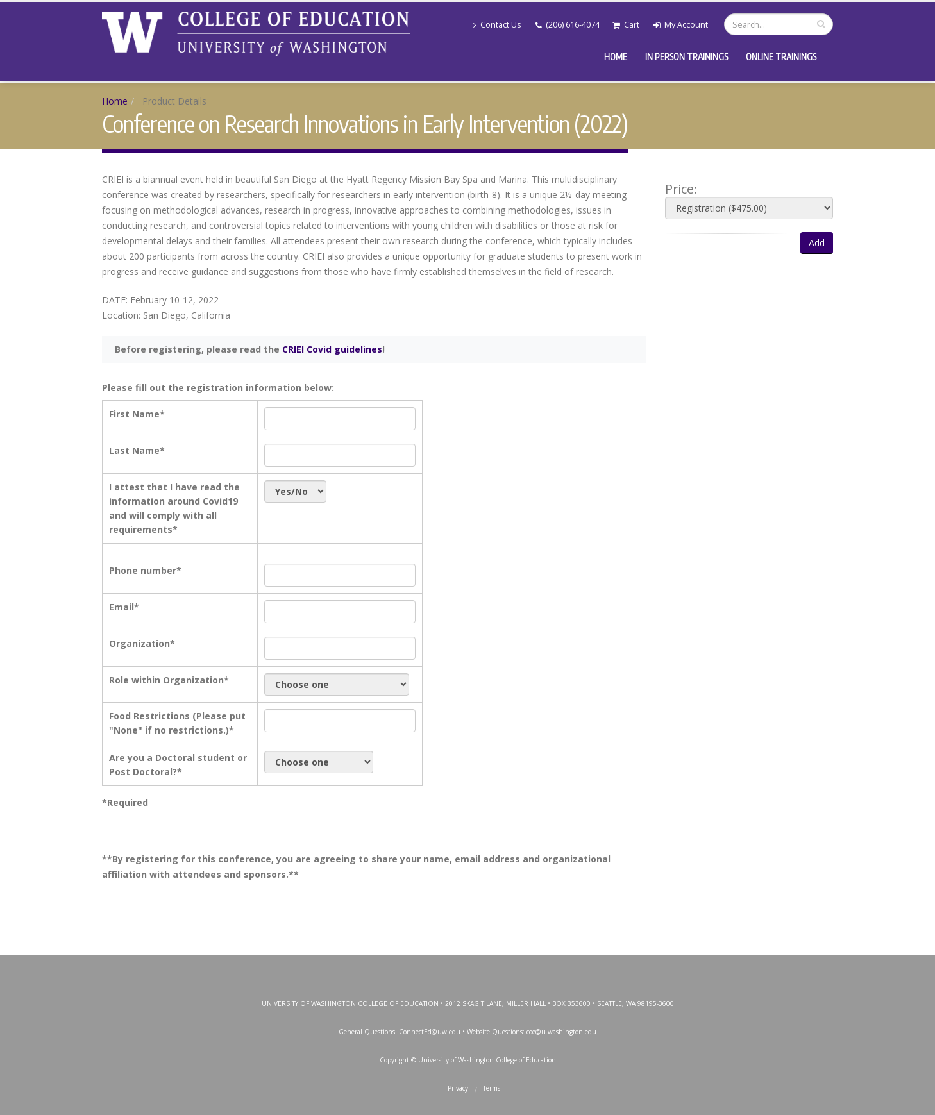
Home (615, 56)
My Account (680, 24)
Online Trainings (781, 56)
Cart (625, 24)
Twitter (437, 968)
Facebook (408, 968)
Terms (491, 1088)
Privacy (458, 1088)
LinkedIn (523, 968)
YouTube (495, 968)
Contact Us (497, 24)
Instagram (466, 968)
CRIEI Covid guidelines (332, 349)
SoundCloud (552, 968)
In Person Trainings (686, 56)
